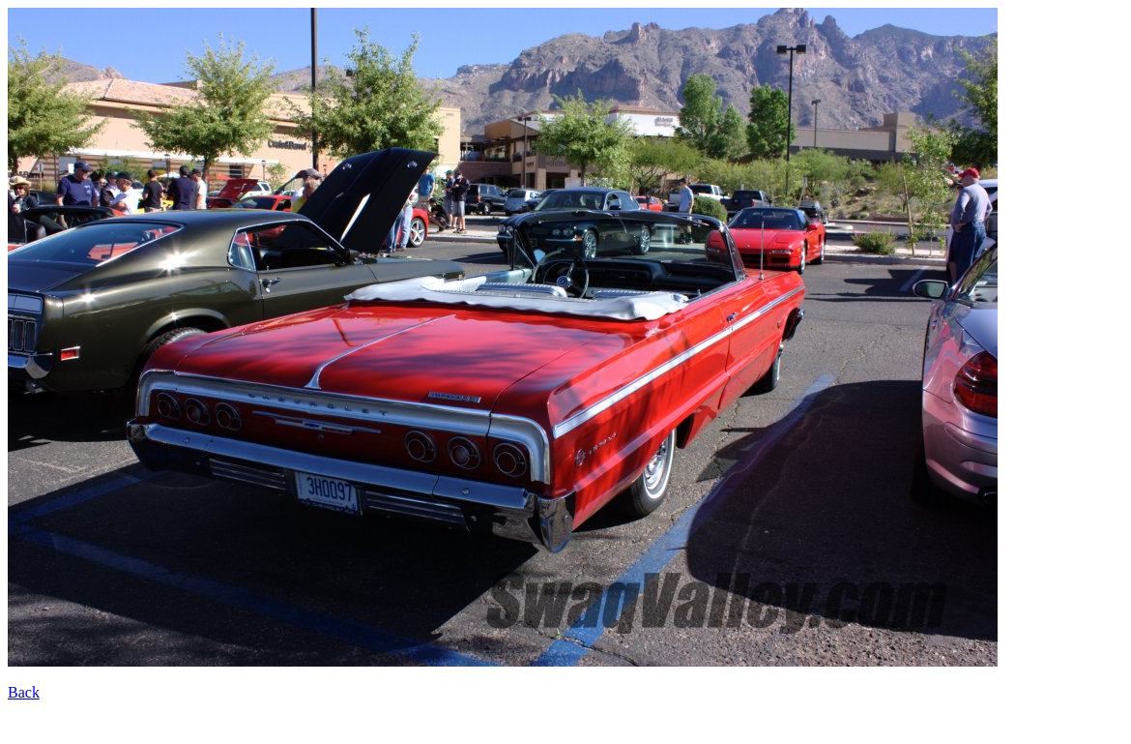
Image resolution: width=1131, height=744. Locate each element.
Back (24, 692)
